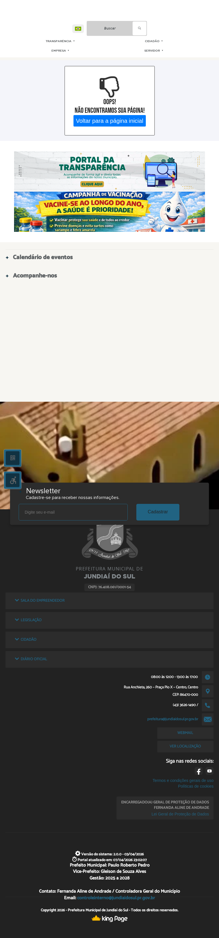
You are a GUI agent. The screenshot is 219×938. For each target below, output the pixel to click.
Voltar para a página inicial (109, 120)
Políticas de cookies (196, 786)
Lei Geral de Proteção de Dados (180, 814)
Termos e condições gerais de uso (182, 780)
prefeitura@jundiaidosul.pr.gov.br (172, 719)
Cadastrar (158, 511)
